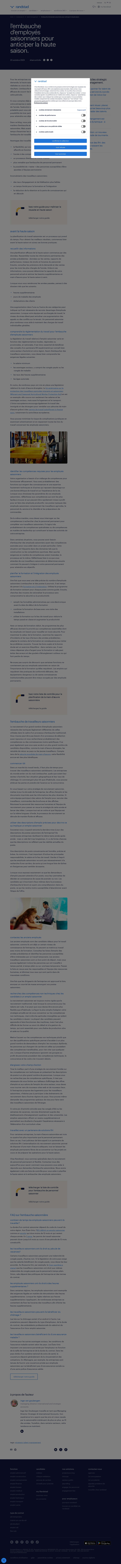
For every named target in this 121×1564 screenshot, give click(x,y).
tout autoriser (60, 154)
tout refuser (60, 147)
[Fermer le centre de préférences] (3, 1560)
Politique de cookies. (40, 103)
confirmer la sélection (60, 141)
